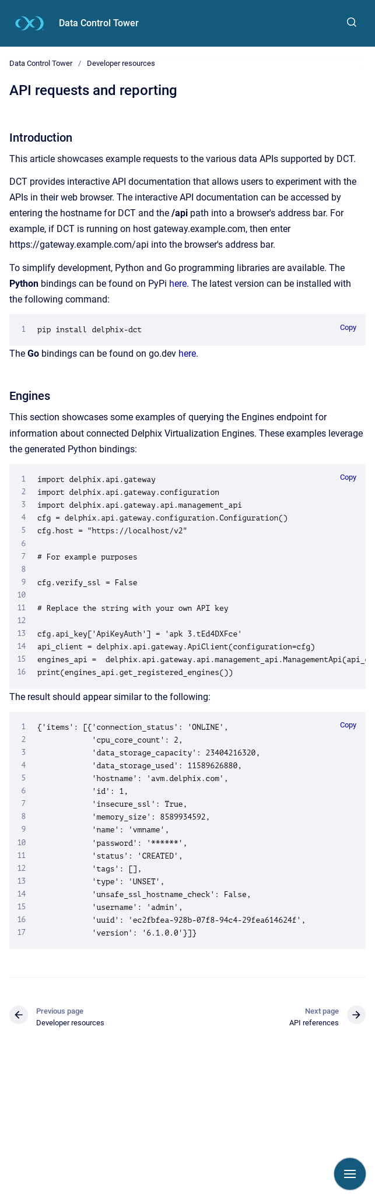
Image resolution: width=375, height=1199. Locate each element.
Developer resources (121, 63)
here (178, 283)
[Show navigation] (350, 1174)
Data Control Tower (99, 23)
